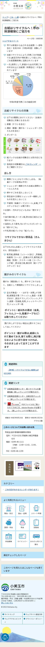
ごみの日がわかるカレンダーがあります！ (22, 489)
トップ (5, 17)
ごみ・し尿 (14, 17)
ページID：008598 (35, 38)
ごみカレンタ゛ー (33, 164)
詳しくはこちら (7, 603)
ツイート (15, 41)
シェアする (6, 41)
